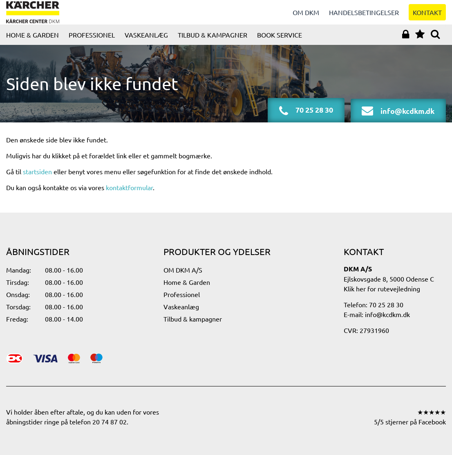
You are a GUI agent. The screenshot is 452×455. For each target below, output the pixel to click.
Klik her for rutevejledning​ (382, 288)
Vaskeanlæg (146, 43)
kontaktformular (129, 195)
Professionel (92, 43)
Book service (279, 43)
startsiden (37, 179)
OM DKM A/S (182, 270)
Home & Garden (32, 43)
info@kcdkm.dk (387, 314)
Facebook (432, 421)
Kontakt (427, 16)
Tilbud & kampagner (212, 43)
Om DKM (306, 16)
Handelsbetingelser (364, 16)
